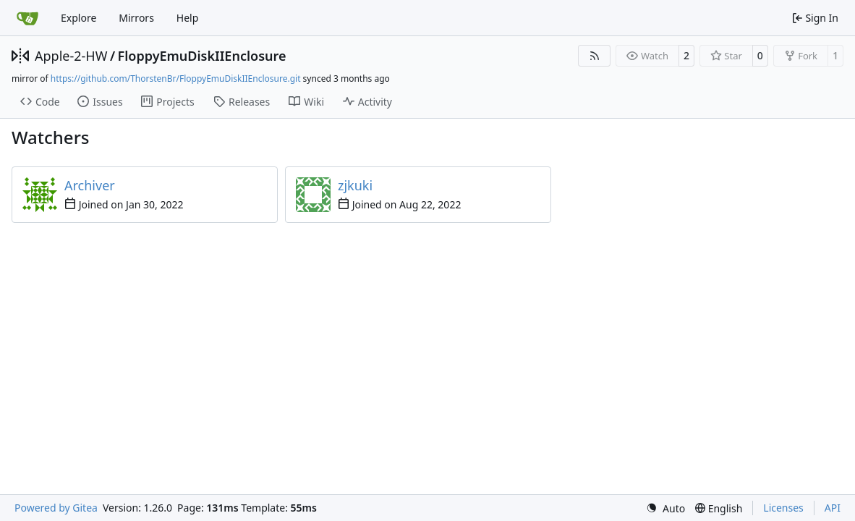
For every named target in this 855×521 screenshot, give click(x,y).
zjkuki (355, 185)
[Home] (27, 18)
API (833, 507)
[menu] (665, 508)
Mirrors (136, 18)
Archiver (89, 185)
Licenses (783, 507)
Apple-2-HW (71, 55)
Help (187, 18)
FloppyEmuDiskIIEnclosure (202, 55)
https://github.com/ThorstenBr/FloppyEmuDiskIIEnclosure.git (176, 78)
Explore (78, 18)
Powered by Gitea (56, 507)
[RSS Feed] (594, 56)
